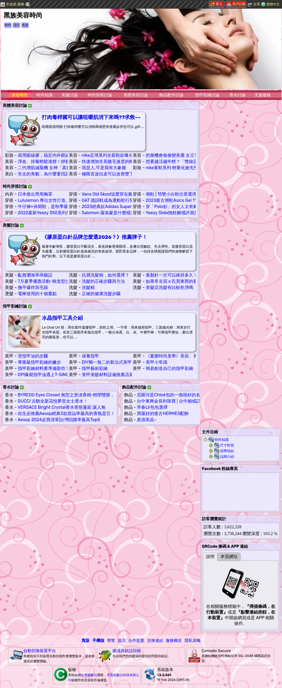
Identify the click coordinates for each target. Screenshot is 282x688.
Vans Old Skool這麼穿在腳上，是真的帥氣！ (124, 194)
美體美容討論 (136, 95)
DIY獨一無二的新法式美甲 (107, 362)
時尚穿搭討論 (100, 95)
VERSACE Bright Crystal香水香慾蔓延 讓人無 (62, 407)
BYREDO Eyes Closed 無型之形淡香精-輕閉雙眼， (66, 394)
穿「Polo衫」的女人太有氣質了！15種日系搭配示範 (195, 206)
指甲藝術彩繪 (95, 368)
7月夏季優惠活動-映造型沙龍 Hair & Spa (57, 281)
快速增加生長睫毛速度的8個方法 (113, 161)
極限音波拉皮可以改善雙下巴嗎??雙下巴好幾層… (128, 173)
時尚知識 (44, 95)
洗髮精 (88, 287)
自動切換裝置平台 (39, 650)
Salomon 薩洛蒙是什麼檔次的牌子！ (117, 212)
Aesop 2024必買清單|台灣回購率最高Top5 (59, 419)
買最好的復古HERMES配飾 (163, 413)
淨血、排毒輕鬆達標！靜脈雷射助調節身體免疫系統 (67, 161)
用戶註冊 (236, 4)
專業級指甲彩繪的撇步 (39, 362)
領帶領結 (227, 451)
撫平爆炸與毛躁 (33, 287)
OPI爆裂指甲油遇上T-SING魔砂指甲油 (54, 374)
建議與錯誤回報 (127, 650)
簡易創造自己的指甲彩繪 (169, 368)
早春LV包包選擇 (152, 407)
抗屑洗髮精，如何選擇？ (105, 275)
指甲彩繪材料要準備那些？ (44, 368)
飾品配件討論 (171, 95)
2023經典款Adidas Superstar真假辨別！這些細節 (130, 206)
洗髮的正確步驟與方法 (103, 281)
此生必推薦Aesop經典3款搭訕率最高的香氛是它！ (66, 413)
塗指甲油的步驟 (33, 356)
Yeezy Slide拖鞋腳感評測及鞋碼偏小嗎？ (185, 212)
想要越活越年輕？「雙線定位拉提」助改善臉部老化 (195, 161)
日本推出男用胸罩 (35, 194)
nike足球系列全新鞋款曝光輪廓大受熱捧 (120, 155)
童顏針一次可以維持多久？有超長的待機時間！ (191, 275)
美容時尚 (20, 95)
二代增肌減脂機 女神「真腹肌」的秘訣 (55, 167)
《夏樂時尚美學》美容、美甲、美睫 (180, 356)
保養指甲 (90, 356)
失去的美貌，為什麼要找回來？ (48, 173)
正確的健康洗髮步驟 (101, 293)
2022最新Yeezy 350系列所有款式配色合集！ (61, 212)
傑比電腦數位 (87, 675)
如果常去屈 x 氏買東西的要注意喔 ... (180, 281)
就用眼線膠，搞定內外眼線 (44, 155)
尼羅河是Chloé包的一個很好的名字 (170, 394)
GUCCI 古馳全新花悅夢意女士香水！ (53, 401)
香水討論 (237, 95)
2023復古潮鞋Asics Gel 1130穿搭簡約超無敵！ (191, 200)
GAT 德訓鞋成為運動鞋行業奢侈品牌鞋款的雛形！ (129, 200)
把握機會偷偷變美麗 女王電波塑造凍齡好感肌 (189, 155)
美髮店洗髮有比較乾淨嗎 (169, 287)
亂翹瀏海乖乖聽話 (35, 275)
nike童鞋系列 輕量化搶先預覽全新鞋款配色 (187, 167)
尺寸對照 (227, 445)
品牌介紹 (227, 457)
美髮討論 (70, 95)
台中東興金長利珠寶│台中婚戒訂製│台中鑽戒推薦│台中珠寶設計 (200, 401)
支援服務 (262, 95)
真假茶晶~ (147, 419)
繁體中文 (273, 4)
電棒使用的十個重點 (37, 293)
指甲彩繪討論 (207, 95)
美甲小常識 (156, 362)
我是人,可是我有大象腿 (104, 167)
